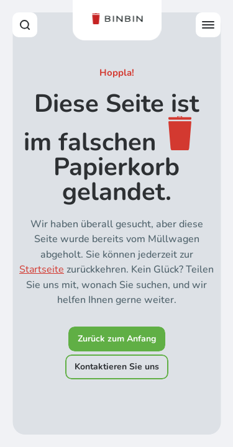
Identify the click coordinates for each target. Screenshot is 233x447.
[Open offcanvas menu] (208, 24)
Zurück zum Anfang (117, 339)
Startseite (41, 269)
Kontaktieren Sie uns (117, 366)
